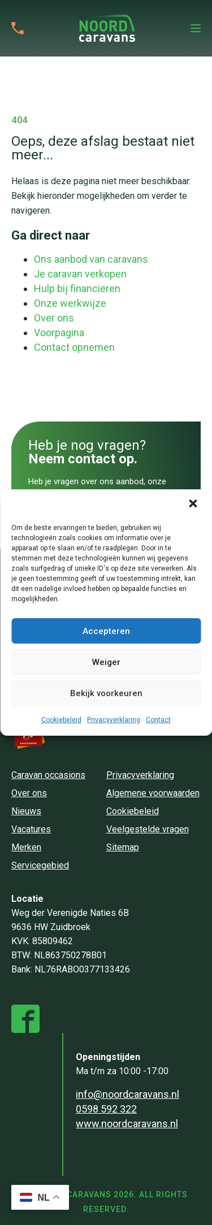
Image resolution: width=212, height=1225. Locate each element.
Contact (158, 720)
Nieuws (26, 811)
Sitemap (122, 847)
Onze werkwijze (70, 303)
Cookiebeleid (61, 720)
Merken (26, 847)
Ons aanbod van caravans (91, 259)
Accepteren (106, 631)
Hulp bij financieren (77, 288)
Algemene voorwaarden (153, 793)
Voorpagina (59, 332)
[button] (194, 504)
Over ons (54, 318)
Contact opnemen (74, 347)
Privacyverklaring (113, 720)
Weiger (106, 662)
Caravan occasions (48, 775)
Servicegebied (40, 865)
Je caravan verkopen (80, 274)
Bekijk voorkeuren (106, 693)
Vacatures (31, 829)
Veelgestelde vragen (147, 829)
